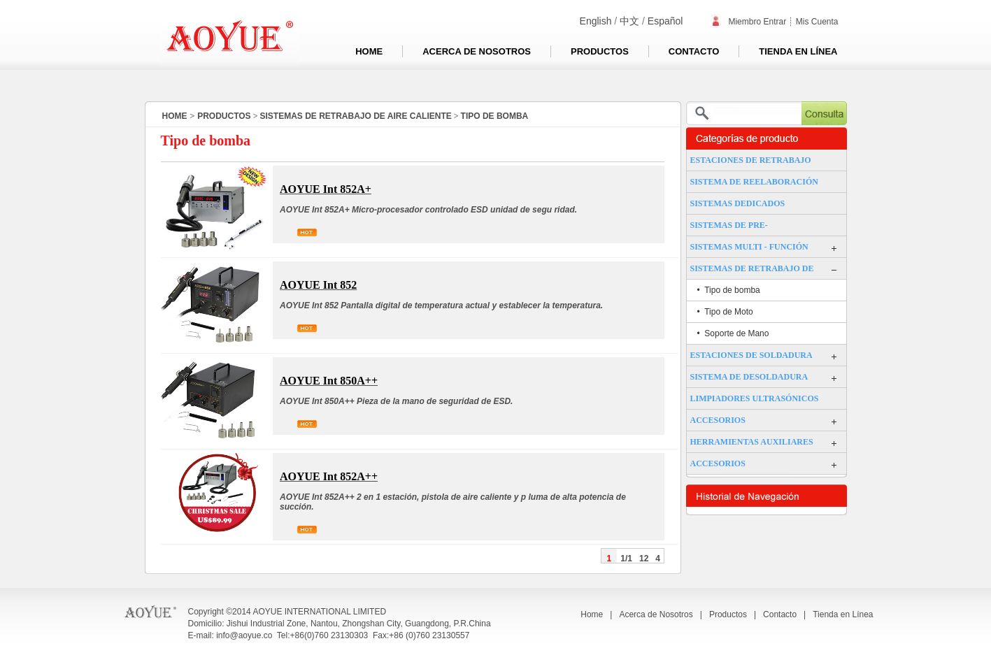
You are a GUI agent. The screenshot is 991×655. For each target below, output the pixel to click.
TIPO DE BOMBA (495, 116)
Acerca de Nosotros (476, 51)
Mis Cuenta (817, 22)
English (596, 21)
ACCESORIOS (718, 420)
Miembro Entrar (748, 22)
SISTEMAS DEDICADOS (737, 203)
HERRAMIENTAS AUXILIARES (751, 442)
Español (665, 21)
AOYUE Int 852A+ (325, 189)
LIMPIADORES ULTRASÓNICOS (754, 398)
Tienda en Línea (798, 51)
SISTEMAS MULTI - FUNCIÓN (749, 247)
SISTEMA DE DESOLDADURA (749, 377)
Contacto (694, 51)
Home (369, 51)
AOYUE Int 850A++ (329, 381)
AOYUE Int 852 (318, 285)
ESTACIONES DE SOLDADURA (751, 355)
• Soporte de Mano (733, 333)
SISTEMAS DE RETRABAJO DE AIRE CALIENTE (355, 116)
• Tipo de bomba (728, 290)
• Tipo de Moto (725, 312)
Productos (600, 51)
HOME (174, 116)
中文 (629, 21)
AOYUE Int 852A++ (329, 476)
